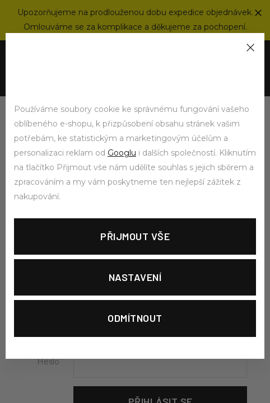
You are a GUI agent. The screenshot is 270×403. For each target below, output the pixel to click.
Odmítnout (135, 318)
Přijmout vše (135, 236)
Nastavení (135, 277)
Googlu (122, 153)
